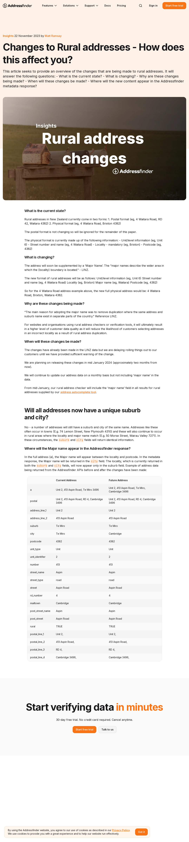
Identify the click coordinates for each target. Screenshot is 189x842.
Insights (8, 36)
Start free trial (174, 5)
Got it (141, 831)
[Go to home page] (20, 6)
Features (49, 5)
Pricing (121, 5)
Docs (107, 5)
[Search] (140, 5)
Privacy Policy (121, 830)
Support (92, 5)
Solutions (71, 5)
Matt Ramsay (53, 36)
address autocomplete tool (78, 392)
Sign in (153, 5)
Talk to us (107, 729)
